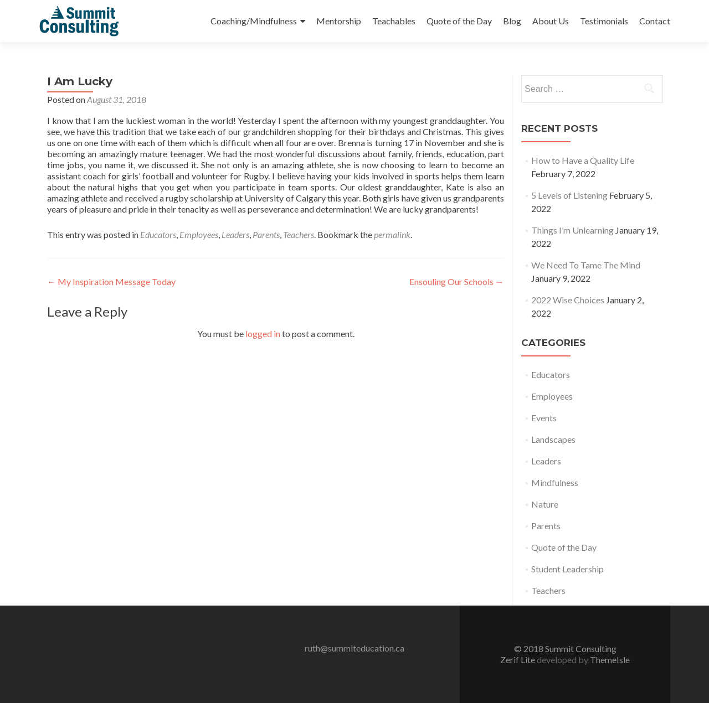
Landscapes (553, 439)
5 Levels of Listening (569, 195)
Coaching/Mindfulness (253, 20)
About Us (550, 20)
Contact (654, 20)
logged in (262, 333)
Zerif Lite (518, 659)
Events (544, 417)
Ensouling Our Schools (456, 281)
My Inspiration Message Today (111, 281)
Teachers (298, 234)
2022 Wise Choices (567, 299)
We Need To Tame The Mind (585, 265)
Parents (266, 234)
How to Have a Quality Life (582, 160)
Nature (544, 504)
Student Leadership (567, 569)
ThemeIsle (610, 659)
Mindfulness (554, 482)
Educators (158, 234)
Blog (512, 20)
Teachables (393, 20)
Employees (198, 234)
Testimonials (604, 20)
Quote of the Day (459, 20)
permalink (392, 234)
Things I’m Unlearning (572, 230)
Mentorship (338, 20)
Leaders (235, 234)
